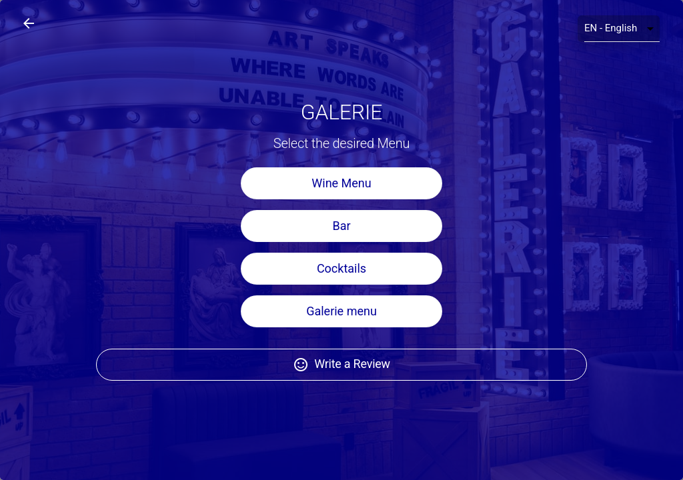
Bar (341, 238)
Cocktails (341, 280)
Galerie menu (341, 323)
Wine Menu (341, 195)
